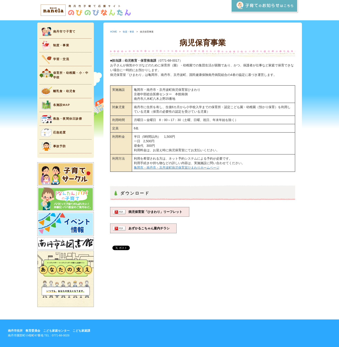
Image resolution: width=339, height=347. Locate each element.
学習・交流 (54, 59)
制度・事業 (54, 45)
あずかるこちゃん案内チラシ (149, 228)
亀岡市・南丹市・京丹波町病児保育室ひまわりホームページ (176, 167)
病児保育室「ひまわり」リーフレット (155, 212)
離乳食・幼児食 (58, 91)
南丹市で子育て (58, 31)
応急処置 (53, 132)
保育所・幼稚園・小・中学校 (64, 73)
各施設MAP (55, 105)
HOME (113, 31)
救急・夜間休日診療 (61, 118)
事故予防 (53, 146)
